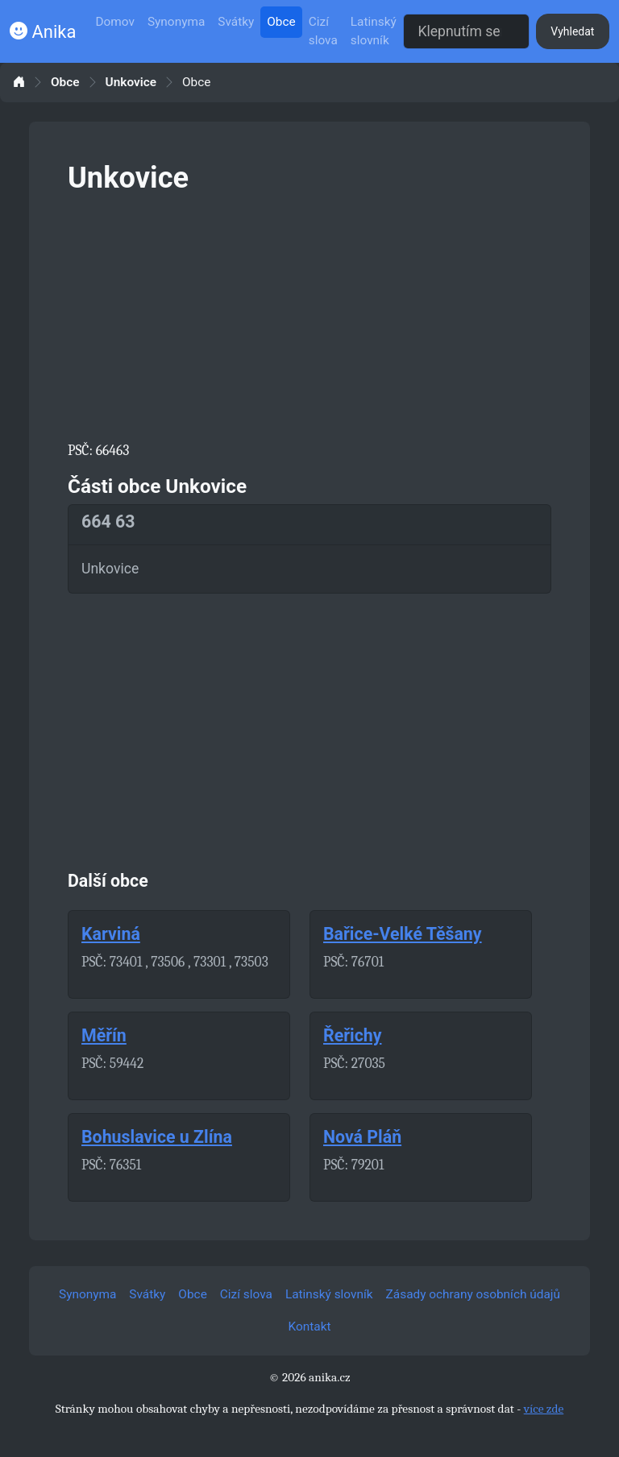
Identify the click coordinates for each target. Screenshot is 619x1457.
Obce (281, 21)
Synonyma (176, 21)
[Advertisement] (309, 314)
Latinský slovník (374, 31)
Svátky (236, 21)
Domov (115, 21)
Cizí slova (323, 31)
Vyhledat (572, 31)
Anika (43, 32)
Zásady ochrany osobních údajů (473, 1294)
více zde (544, 1408)
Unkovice (131, 83)
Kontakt (310, 1326)
